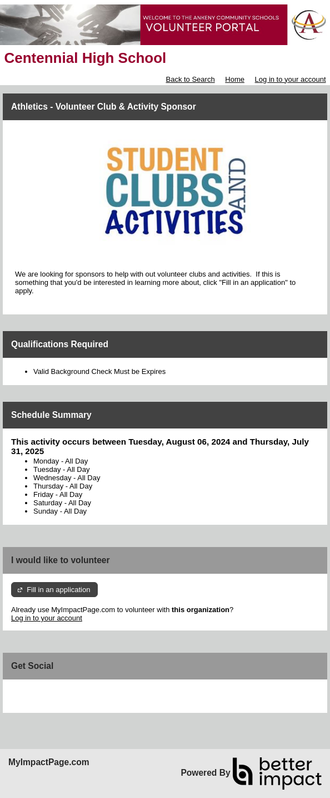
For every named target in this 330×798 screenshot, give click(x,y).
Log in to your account (290, 79)
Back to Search (190, 79)
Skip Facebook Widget (47, 692)
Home (234, 79)
